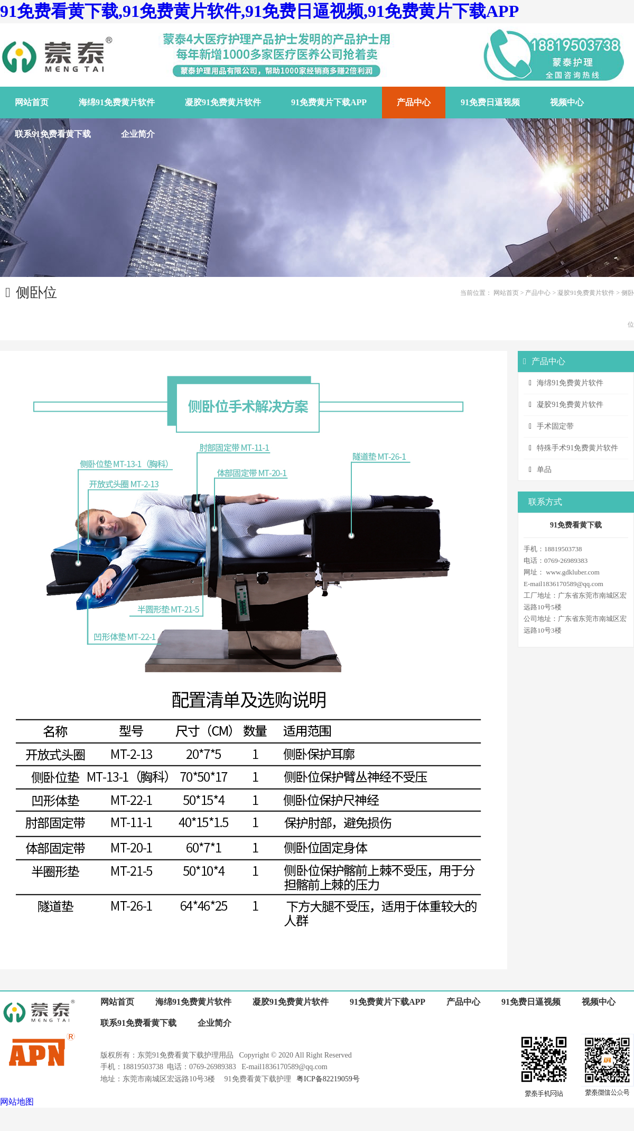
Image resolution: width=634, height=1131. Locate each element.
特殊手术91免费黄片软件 (577, 448)
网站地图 (17, 1101)
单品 (544, 470)
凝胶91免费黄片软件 (585, 292)
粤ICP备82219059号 (328, 1079)
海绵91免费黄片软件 (570, 383)
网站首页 (506, 292)
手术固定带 (555, 426)
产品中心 (538, 292)
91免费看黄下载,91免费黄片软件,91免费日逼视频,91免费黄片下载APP (259, 11)
